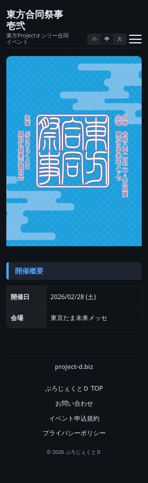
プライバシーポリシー (74, 433)
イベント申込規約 (74, 418)
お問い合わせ (74, 403)
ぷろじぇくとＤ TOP (74, 388)
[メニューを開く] (135, 39)
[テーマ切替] (77, 39)
